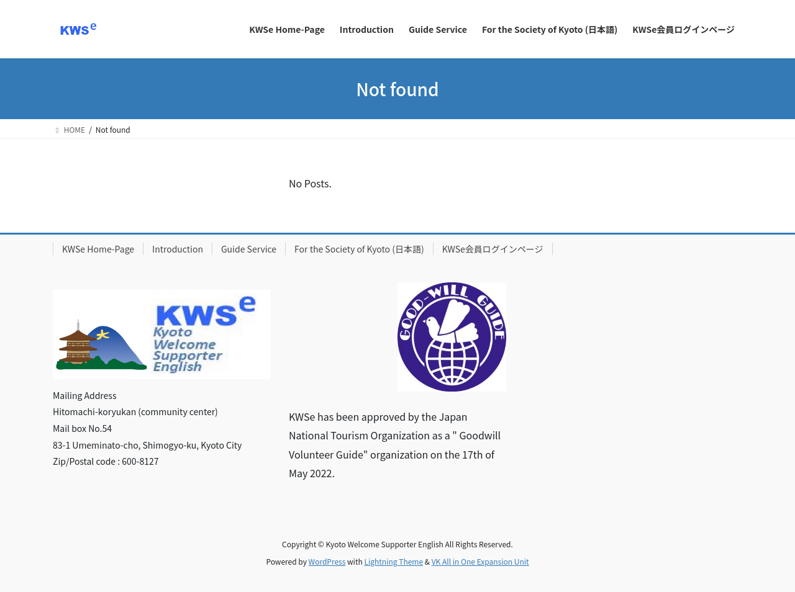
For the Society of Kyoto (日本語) (359, 249)
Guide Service (248, 249)
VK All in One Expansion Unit (480, 561)
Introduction (177, 249)
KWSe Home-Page (98, 249)
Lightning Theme (393, 561)
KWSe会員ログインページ (492, 249)
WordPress (327, 561)
